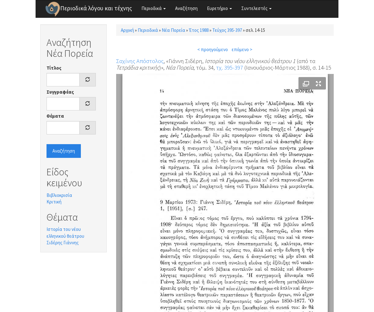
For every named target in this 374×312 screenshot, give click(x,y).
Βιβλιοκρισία (59, 195)
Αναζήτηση (186, 8)
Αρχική (127, 30)
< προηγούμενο (212, 49)
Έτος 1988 (199, 30)
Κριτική (54, 202)
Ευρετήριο (219, 8)
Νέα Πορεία (173, 30)
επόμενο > (242, 49)
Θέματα (55, 116)
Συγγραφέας (60, 92)
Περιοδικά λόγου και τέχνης (96, 8)
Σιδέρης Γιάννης (63, 243)
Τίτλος (54, 68)
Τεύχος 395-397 (227, 30)
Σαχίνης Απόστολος (140, 61)
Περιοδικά (153, 8)
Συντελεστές (256, 8)
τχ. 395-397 (229, 67)
